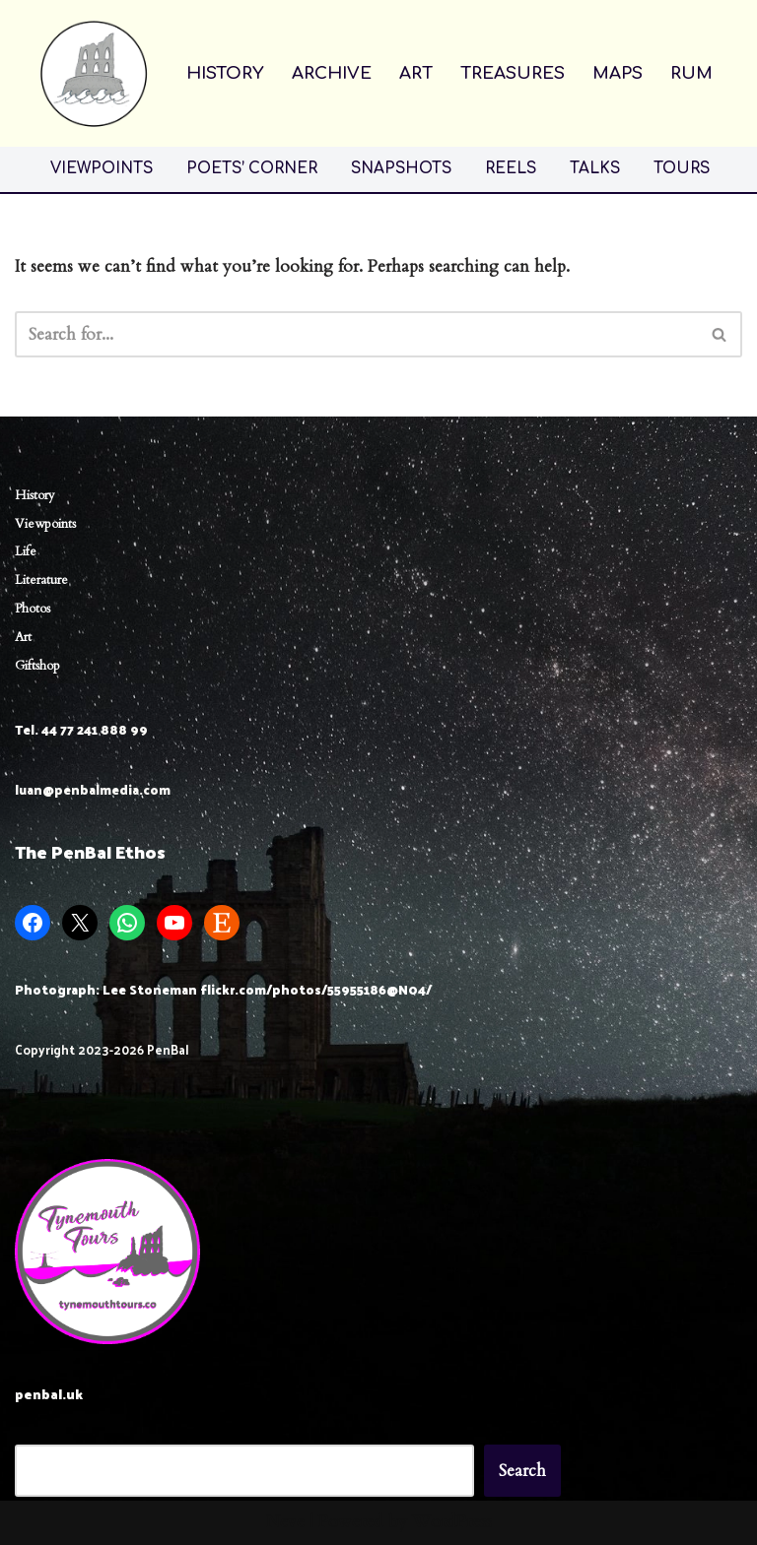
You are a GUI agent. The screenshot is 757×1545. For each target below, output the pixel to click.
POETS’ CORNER (251, 169)
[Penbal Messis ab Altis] (93, 73)
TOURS (682, 169)
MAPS (617, 73)
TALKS (595, 169)
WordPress (452, 1522)
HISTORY (225, 73)
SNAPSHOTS (401, 169)
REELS (510, 169)
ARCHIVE (332, 73)
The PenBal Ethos (90, 851)
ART (416, 73)
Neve (285, 1522)
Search (522, 1470)
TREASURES (512, 73)
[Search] (356, 334)
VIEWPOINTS (101, 169)
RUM (691, 73)
